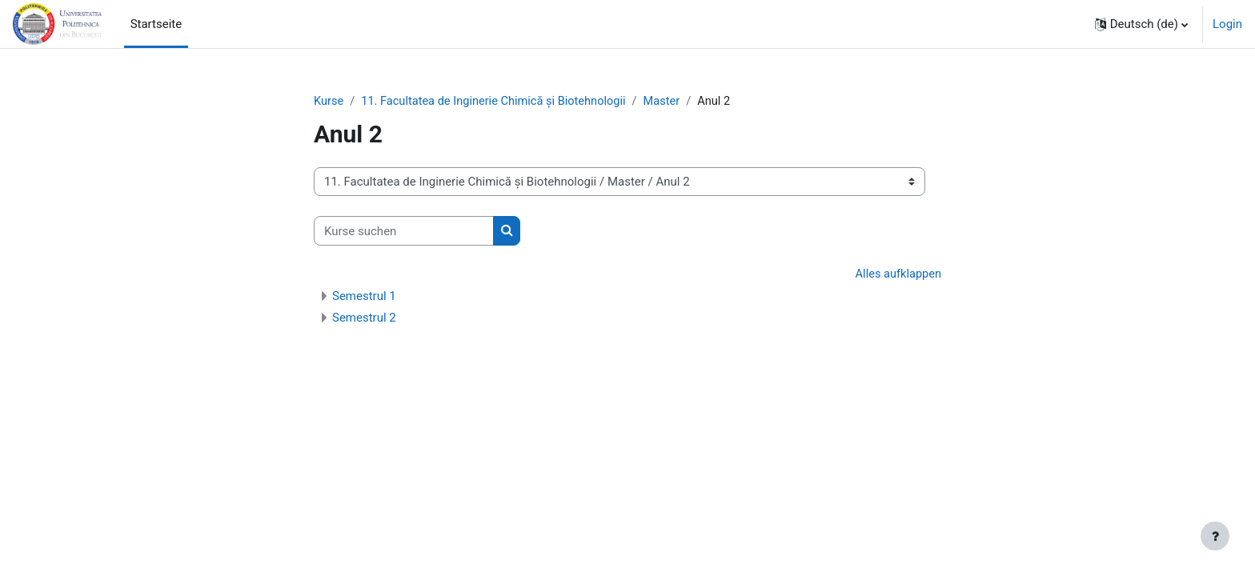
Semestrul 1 (364, 297)
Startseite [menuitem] (156, 24)
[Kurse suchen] (404, 231)
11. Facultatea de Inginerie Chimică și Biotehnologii (499, 101)
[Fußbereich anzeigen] (1215, 536)
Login (1227, 24)
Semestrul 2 (364, 318)
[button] (1141, 24)
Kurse (329, 101)
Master (671, 101)
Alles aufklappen (896, 275)
